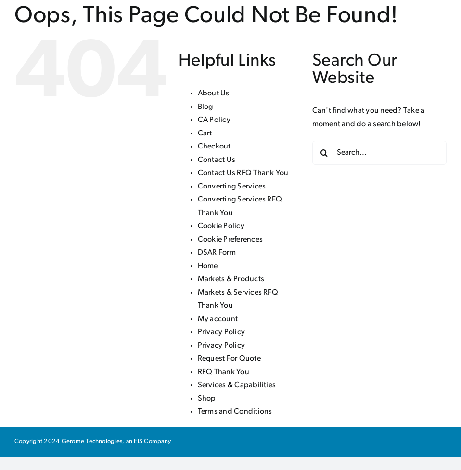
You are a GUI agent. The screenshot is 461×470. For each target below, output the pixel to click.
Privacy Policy (221, 332)
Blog (205, 107)
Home (208, 266)
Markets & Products (231, 279)
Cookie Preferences (230, 239)
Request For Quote (229, 359)
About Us (214, 93)
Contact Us (216, 160)
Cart (205, 133)
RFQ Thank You (223, 372)
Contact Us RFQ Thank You (243, 173)
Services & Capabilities (237, 385)
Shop (207, 399)
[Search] (324, 153)
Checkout (214, 146)
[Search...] (379, 153)
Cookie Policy (221, 226)
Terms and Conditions (235, 412)
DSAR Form (217, 252)
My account (218, 319)
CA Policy (214, 120)
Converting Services (232, 186)
